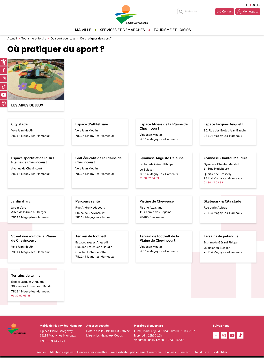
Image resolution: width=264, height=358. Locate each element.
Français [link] (248, 5)
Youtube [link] (3, 95)
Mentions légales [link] (62, 354)
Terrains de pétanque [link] (221, 238)
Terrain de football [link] (90, 238)
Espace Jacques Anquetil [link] (223, 126)
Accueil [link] (12, 41)
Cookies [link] (170, 354)
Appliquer (180, 11)
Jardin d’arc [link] (20, 203)
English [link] (253, 5)
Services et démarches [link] (122, 30)
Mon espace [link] (250, 12)
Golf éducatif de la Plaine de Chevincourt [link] (98, 162)
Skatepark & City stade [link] (222, 203)
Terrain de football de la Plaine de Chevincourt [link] (159, 240)
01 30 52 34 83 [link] (149, 180)
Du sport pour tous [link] (63, 41)
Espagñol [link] (258, 5)
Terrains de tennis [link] (25, 277)
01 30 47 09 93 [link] (213, 184)
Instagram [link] (3, 78)
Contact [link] (227, 12)
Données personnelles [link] (92, 354)
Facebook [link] (3, 70)
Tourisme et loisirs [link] (172, 30)
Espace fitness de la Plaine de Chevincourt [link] (164, 128)
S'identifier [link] (220, 354)
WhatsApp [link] (3, 103)
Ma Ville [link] (83, 30)
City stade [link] (19, 126)
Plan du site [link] (201, 354)
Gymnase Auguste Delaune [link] (162, 160)
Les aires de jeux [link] (27, 107)
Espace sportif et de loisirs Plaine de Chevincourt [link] (32, 162)
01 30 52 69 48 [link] (21, 297)
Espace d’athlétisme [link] (91, 126)
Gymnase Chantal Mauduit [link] (225, 160)
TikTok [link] (3, 86)
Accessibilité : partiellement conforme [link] (136, 354)
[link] (3, 62)
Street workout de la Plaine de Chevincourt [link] (33, 240)
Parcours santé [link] (87, 203)
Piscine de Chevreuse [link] (157, 203)
